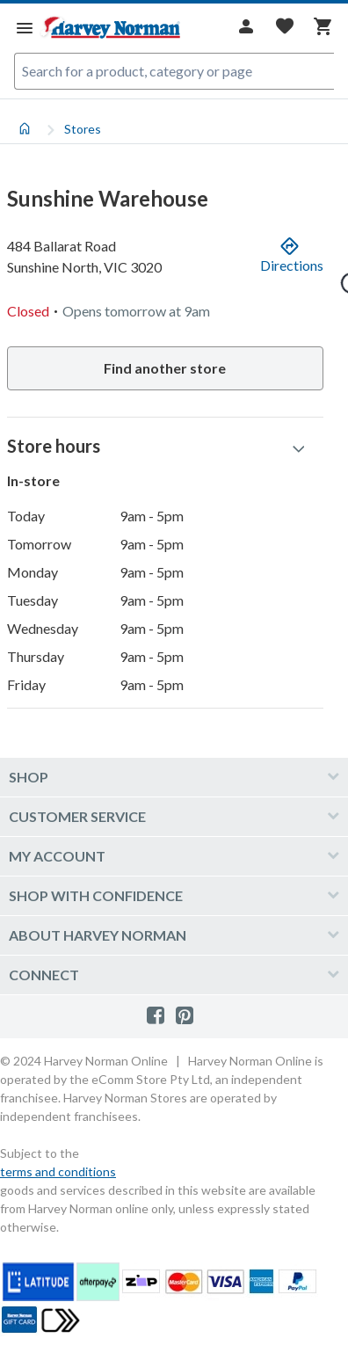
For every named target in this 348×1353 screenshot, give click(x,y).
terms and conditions (58, 1171)
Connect (44, 974)
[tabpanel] (174, 435)
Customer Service (77, 816)
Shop (28, 776)
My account (57, 855)
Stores (82, 128)
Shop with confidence (96, 895)
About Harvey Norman (97, 935)
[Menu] (24, 27)
